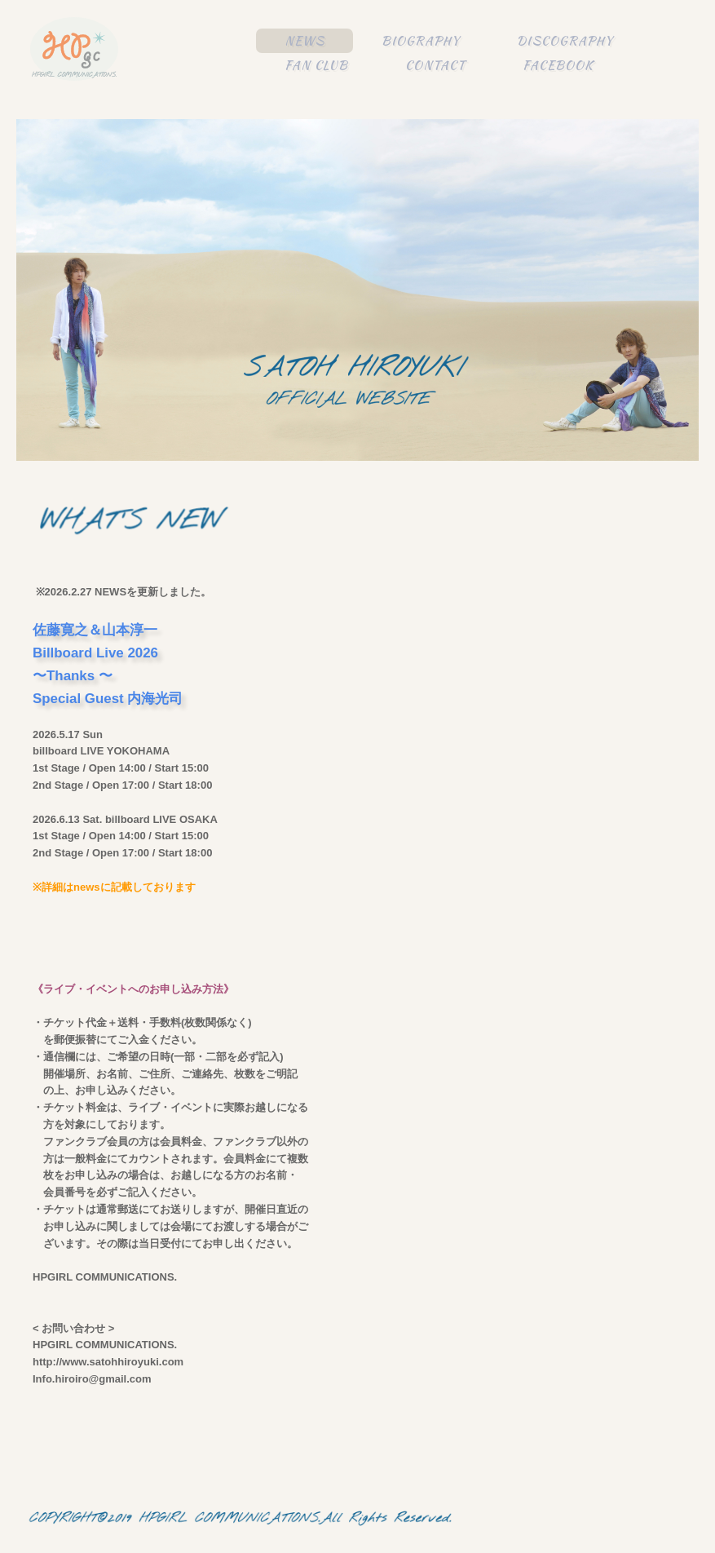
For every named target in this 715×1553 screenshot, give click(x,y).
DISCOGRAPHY (565, 41)
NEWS (304, 41)
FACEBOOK (558, 65)
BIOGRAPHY (421, 41)
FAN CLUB (316, 65)
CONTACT (435, 65)
